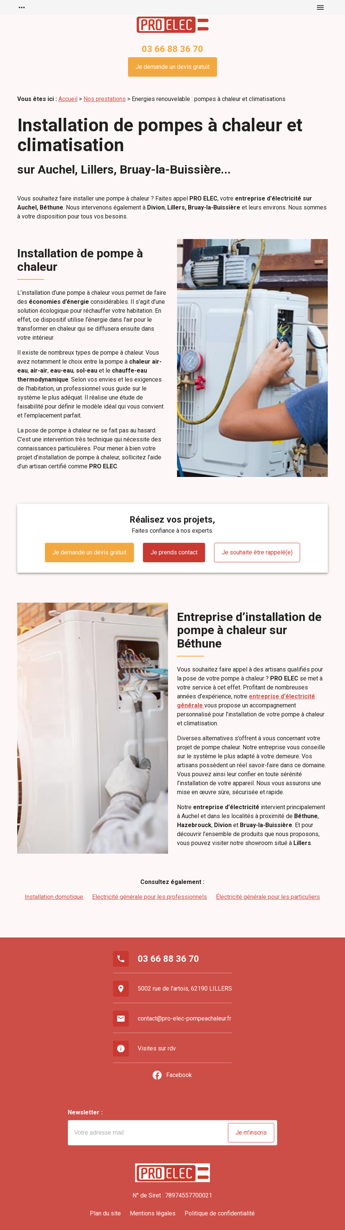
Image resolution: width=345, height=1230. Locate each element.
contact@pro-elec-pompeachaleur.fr (184, 1018)
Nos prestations (104, 98)
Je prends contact (174, 552)
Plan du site (105, 1213)
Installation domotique (54, 896)
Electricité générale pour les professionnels (149, 896)
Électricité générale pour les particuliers (268, 896)
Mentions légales (152, 1213)
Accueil (67, 98)
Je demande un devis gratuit (172, 66)
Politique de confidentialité (219, 1213)
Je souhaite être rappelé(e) (257, 552)
